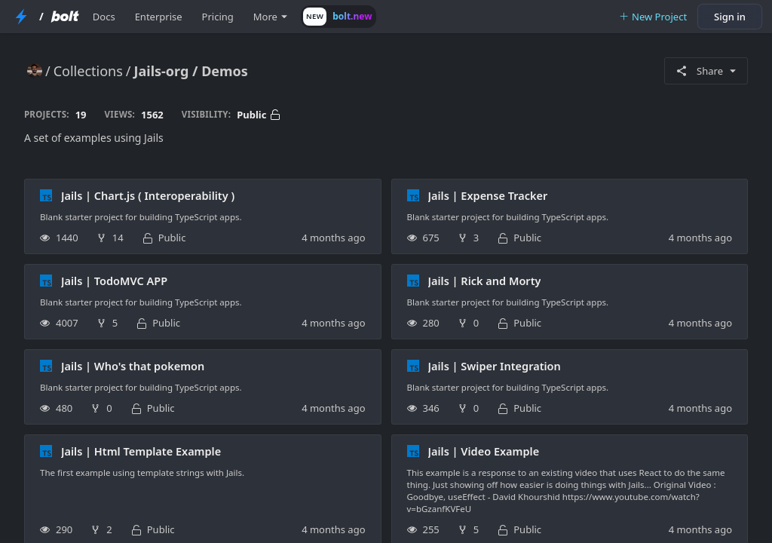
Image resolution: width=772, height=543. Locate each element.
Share (706, 71)
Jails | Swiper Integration (494, 365)
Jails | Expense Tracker (488, 195)
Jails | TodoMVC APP (114, 280)
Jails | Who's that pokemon (132, 365)
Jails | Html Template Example (141, 451)
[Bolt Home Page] (65, 17)
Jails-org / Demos (191, 71)
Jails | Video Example (484, 451)
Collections (88, 71)
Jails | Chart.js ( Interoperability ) (147, 195)
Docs (104, 16)
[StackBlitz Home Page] (21, 17)
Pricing (218, 16)
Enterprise (158, 16)
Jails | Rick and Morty (484, 280)
